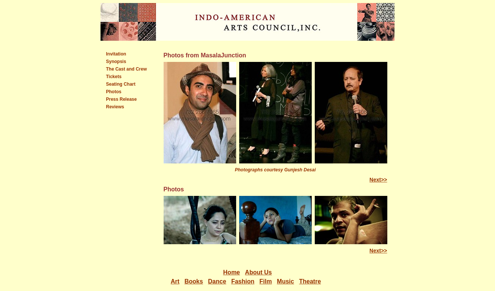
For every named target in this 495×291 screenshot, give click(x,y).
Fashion (242, 281)
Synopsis (116, 61)
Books (193, 281)
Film (266, 281)
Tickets (114, 76)
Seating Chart (121, 84)
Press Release (121, 99)
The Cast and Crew (126, 69)
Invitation (116, 54)
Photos (114, 91)
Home (231, 272)
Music (285, 281)
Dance (217, 281)
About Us (258, 272)
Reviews (115, 106)
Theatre (310, 281)
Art (175, 281)
